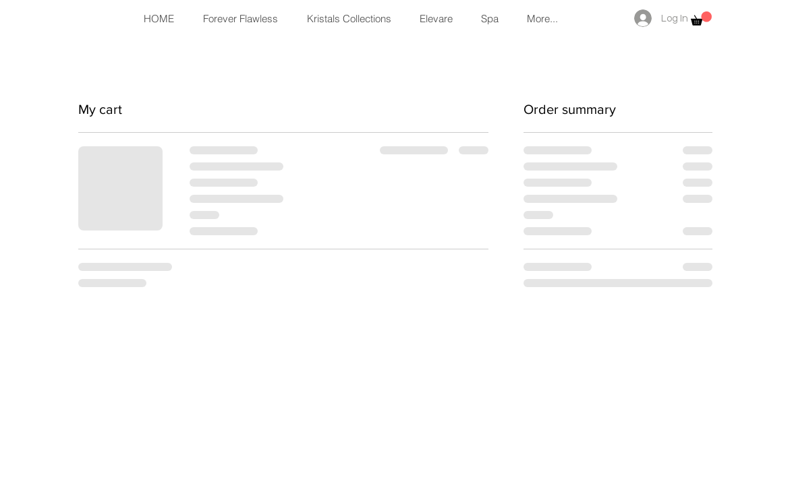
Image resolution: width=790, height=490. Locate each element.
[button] (701, 18)
